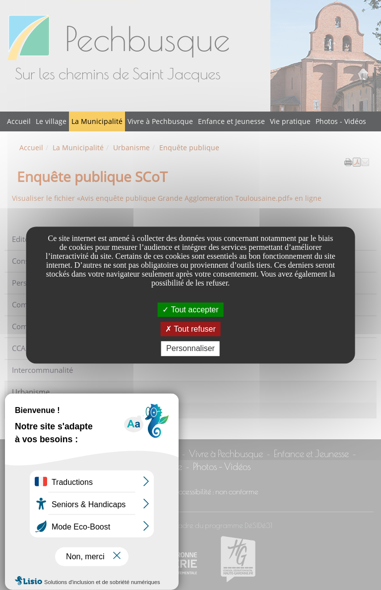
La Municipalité (97, 121)
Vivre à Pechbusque (160, 121)
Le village (51, 121)
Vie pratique (290, 121)
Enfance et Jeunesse (231, 121)
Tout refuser (190, 329)
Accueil (19, 121)
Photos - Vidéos (341, 121)
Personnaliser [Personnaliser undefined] (190, 349)
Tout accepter (190, 309)
